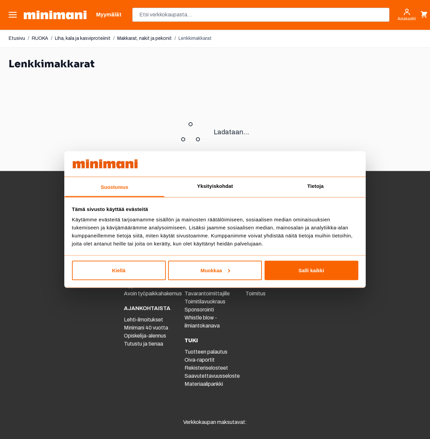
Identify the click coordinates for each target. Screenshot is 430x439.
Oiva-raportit (200, 360)
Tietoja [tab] (315, 186)
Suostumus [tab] (115, 187)
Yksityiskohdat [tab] (215, 186)
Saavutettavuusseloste (212, 376)
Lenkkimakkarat (195, 38)
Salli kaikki (311, 270)
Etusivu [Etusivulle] (17, 38)
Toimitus (255, 293)
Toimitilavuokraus (205, 301)
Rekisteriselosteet (206, 368)
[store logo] (55, 14)
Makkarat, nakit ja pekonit (144, 38)
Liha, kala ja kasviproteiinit (83, 38)
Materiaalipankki (204, 384)
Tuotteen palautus (206, 352)
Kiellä (118, 270)
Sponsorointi (199, 309)
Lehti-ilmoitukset (143, 319)
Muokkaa (215, 270)
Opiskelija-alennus (145, 336)
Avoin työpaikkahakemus (153, 293)
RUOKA (40, 38)
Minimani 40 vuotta (146, 328)
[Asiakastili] (407, 14)
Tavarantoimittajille (207, 293)
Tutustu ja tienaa (143, 344)
